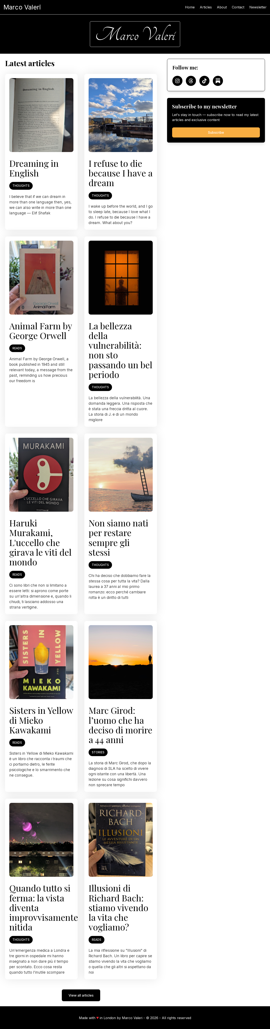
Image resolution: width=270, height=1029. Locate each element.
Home (190, 7)
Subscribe (216, 132)
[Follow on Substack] (218, 81)
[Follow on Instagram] (177, 81)
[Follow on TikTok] (204, 81)
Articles (206, 7)
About (222, 7)
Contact (238, 7)
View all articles (81, 995)
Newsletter (258, 7)
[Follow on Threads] (191, 81)
